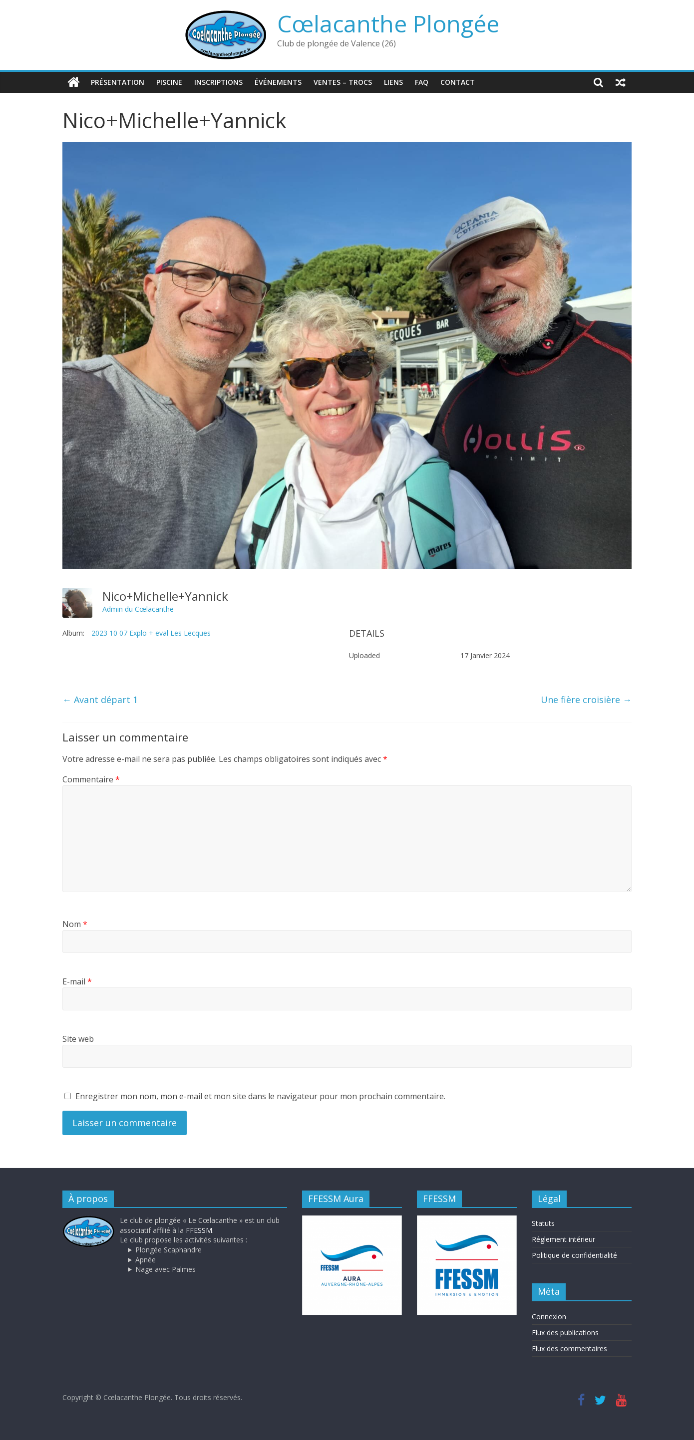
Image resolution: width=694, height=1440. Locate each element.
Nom (74, 924)
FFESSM (199, 1230)
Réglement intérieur (563, 1239)
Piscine (169, 82)
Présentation (117, 82)
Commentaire (91, 779)
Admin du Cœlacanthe (138, 609)
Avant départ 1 (100, 700)
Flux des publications (565, 1332)
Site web (78, 1038)
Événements (278, 82)
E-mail (77, 981)
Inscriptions (218, 82)
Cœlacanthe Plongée (388, 23)
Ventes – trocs (343, 82)
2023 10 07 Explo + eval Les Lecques (151, 633)
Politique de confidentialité (574, 1255)
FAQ (421, 82)
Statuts (543, 1223)
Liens (393, 82)
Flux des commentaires (569, 1348)
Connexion (549, 1316)
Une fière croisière (586, 700)
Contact (457, 82)
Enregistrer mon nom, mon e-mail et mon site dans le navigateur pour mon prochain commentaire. (260, 1096)
